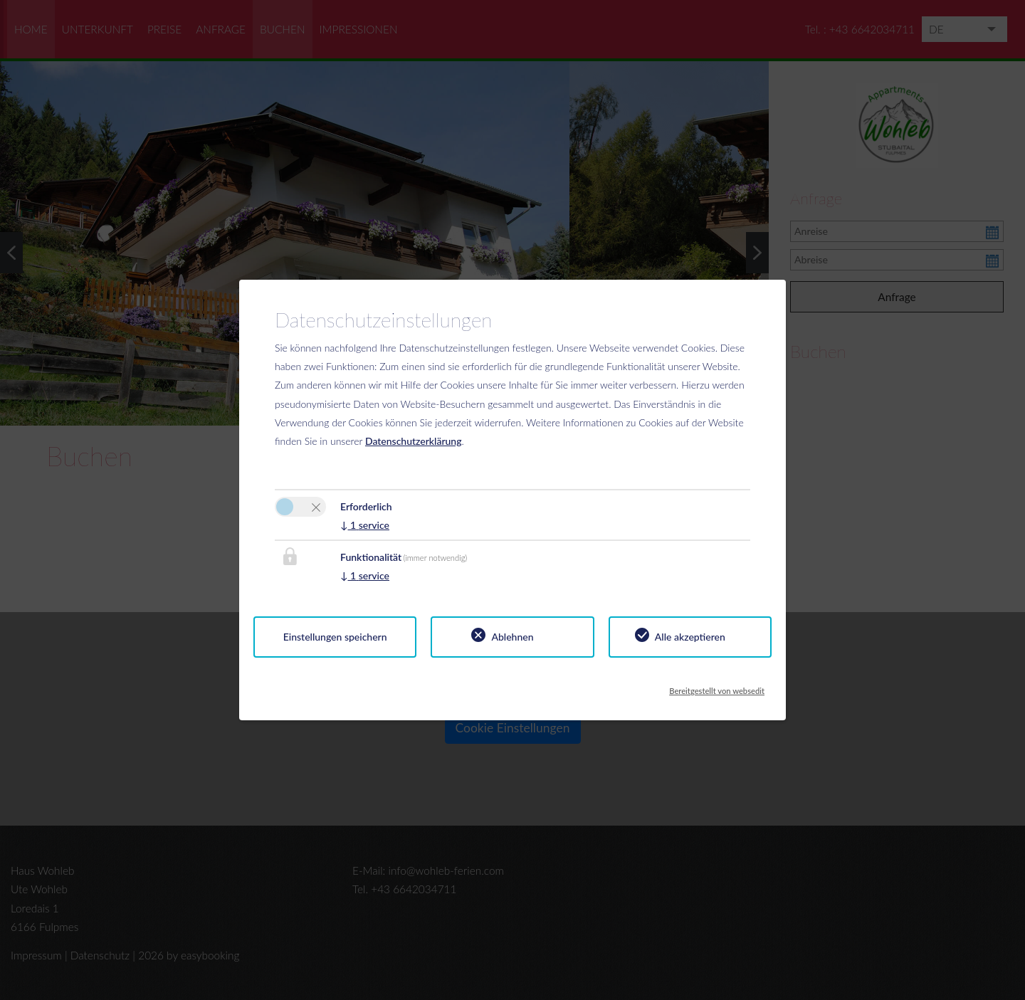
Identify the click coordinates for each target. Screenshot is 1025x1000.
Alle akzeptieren (690, 637)
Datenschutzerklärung (413, 441)
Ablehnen (512, 637)
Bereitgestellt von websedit (716, 687)
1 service (364, 525)
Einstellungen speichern (335, 637)
